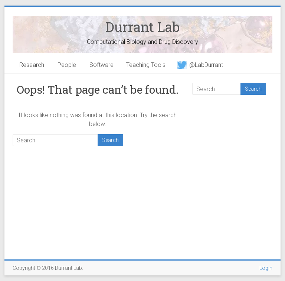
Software (101, 64)
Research (31, 64)
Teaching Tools (146, 64)
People (67, 64)
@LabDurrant (200, 64)
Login (265, 268)
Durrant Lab (142, 27)
